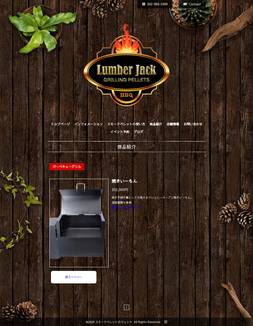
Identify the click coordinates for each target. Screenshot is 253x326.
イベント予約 (119, 132)
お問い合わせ (193, 124)
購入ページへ (73, 276)
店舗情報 (173, 124)
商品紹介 (156, 124)
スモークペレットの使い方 (126, 124)
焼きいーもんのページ (126, 207)
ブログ (138, 132)
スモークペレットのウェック (113, 322)
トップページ (60, 124)
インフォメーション (88, 124)
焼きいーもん (124, 181)
